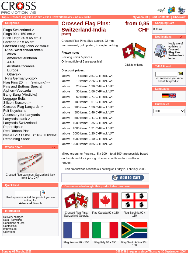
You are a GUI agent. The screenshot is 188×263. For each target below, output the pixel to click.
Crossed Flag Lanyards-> (23, 107)
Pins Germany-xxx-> (21, 78)
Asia (78, 17)
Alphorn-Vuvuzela (17, 90)
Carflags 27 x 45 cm (18, 42)
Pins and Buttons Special (22, 86)
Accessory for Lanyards (21, 115)
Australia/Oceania (21, 66)
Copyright (9, 231)
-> (26, 46)
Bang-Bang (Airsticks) (20, 94)
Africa (11, 54)
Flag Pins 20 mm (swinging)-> (26, 82)
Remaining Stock (16, 139)
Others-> (14, 74)
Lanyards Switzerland (20, 123)
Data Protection (12, 220)
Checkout (179, 17)
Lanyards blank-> (16, 119)
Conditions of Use (14, 223)
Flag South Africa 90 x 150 (134, 244)
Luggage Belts (14, 98)
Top (4, 17)
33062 (87, 17)
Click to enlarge (133, 63)
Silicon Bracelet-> (17, 103)
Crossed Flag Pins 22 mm (25, 17)
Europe (12, 70)
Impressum (9, 228)
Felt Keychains (14, 111)
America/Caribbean (22, 58)
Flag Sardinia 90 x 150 (134, 214)
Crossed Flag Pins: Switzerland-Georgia (76, 214)
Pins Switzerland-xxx (58, 17)
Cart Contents (160, 17)
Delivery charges (13, 217)
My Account (140, 17)
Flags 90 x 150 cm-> (19, 34)
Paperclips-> (13, 127)
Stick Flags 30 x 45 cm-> (22, 38)
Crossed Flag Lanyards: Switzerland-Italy (30, 174)
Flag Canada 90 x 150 (105, 212)
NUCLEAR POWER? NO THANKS (30, 135)
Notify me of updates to (176, 51)
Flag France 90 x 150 (76, 242)
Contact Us (9, 225)
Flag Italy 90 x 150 (105, 242)
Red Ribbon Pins (16, 131)
